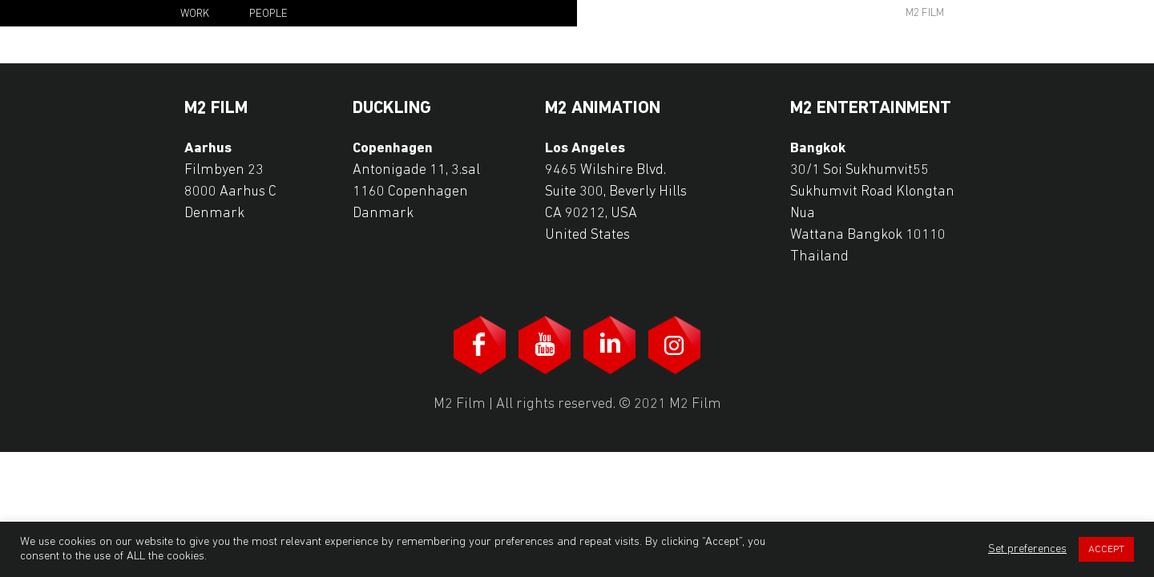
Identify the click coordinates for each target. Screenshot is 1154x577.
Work (194, 14)
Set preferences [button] (1027, 549)
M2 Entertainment (870, 109)
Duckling (392, 109)
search (830, 12)
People (268, 14)
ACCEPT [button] (1106, 549)
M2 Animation (602, 109)
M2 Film (925, 13)
